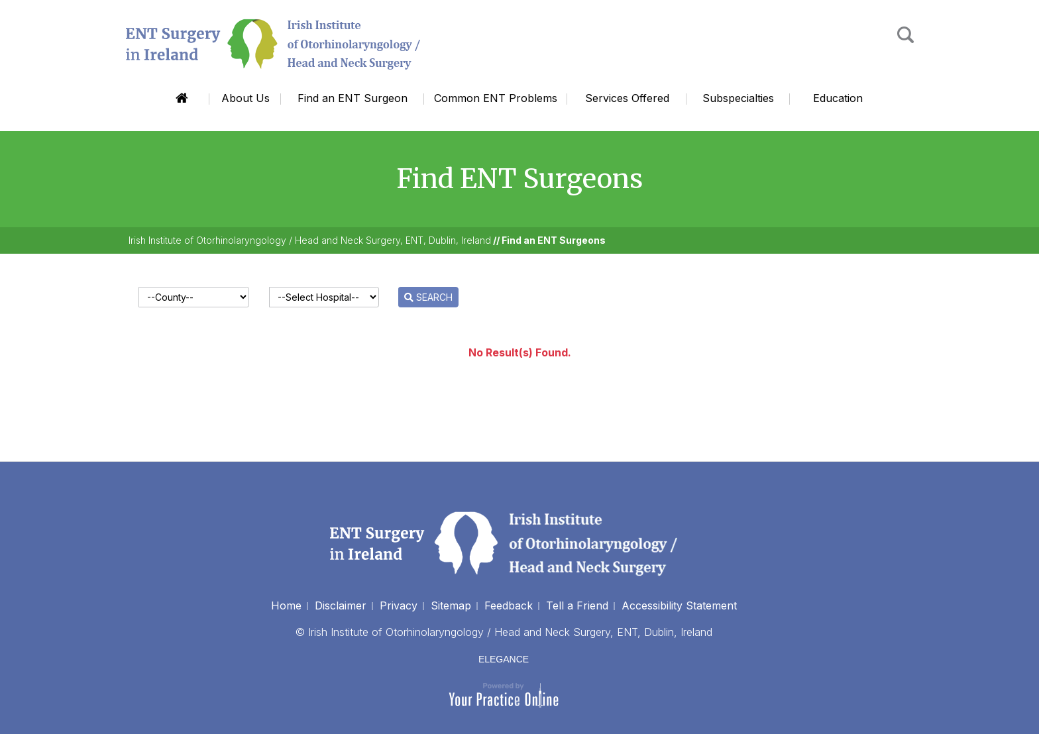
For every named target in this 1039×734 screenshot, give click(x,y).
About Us (245, 98)
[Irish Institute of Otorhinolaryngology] (274, 43)
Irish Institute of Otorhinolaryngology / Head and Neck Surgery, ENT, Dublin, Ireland (310, 240)
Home (181, 99)
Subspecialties (738, 98)
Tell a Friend (577, 605)
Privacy (398, 605)
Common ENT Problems (495, 98)
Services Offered (627, 98)
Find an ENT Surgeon (353, 98)
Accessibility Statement (679, 605)
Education (838, 98)
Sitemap (451, 605)
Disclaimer (340, 605)
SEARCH (428, 297)
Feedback (508, 605)
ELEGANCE (503, 659)
